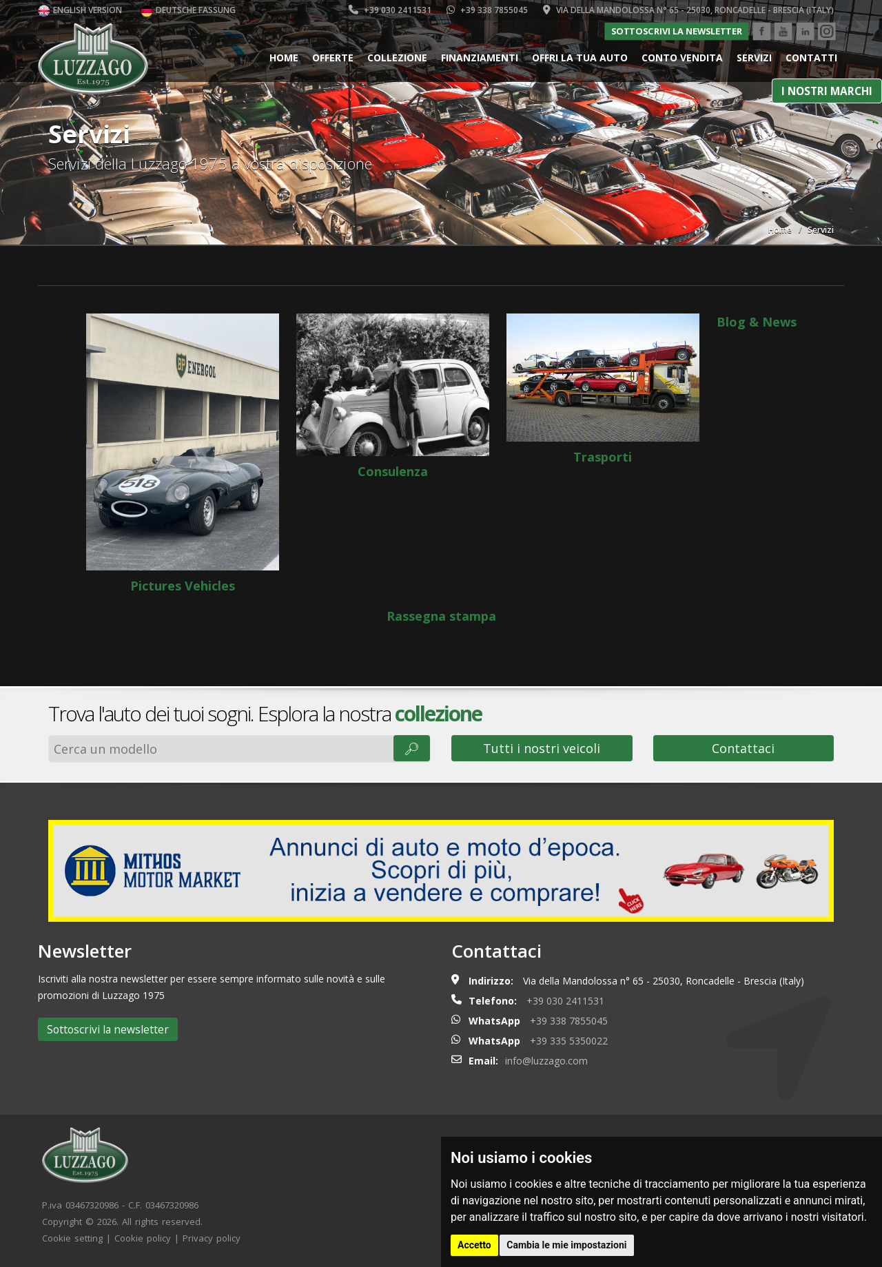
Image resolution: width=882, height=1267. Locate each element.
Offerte (332, 57)
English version (80, 10)
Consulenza (392, 396)
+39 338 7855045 (487, 10)
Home (283, 57)
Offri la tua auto (580, 57)
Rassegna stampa (441, 616)
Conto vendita (682, 57)
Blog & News (757, 321)
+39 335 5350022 (569, 1040)
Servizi (754, 57)
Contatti (811, 57)
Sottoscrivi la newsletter (676, 31)
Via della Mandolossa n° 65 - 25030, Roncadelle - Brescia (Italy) (688, 10)
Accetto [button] (474, 1244)
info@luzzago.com (546, 1060)
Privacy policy (211, 1238)
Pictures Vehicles (182, 453)
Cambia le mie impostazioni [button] (566, 1244)
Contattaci (743, 748)
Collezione (397, 57)
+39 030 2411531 (390, 10)
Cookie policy (142, 1238)
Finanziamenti (479, 57)
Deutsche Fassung (188, 10)
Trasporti (602, 389)
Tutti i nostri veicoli (541, 748)
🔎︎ (412, 748)
